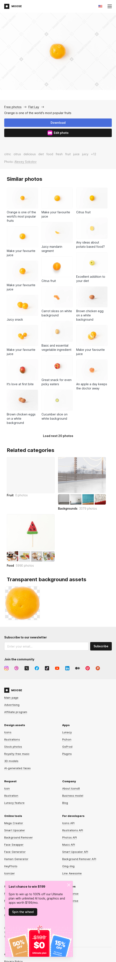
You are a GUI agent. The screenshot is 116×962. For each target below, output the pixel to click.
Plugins (67, 753)
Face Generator (15, 851)
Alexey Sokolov (25, 161)
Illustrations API (72, 830)
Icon (7, 788)
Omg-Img (68, 866)
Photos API (69, 837)
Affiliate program (15, 712)
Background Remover (18, 837)
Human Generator (16, 859)
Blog (65, 802)
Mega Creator (13, 823)
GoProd (67, 746)
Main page (11, 697)
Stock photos (13, 746)
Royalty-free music (16, 753)
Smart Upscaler (14, 830)
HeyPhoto (10, 866)
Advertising (11, 704)
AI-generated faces (17, 768)
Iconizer (9, 873)
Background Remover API (79, 859)
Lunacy (67, 732)
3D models (11, 761)
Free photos (13, 107)
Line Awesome (72, 873)
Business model (72, 795)
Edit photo (58, 132)
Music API (68, 844)
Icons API (68, 823)
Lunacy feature (14, 802)
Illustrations (12, 739)
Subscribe (101, 646)
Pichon (66, 739)
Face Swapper (14, 844)
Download (58, 122)
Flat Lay (33, 107)
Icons (7, 732)
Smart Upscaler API (75, 851)
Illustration (11, 795)
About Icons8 (71, 788)
